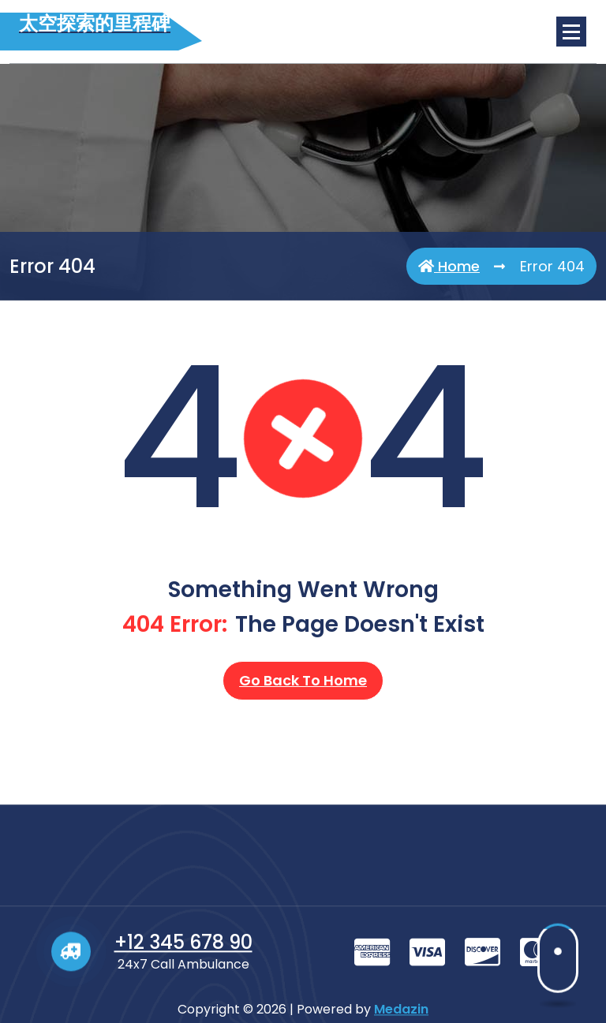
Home (449, 266)
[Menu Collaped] (571, 31)
